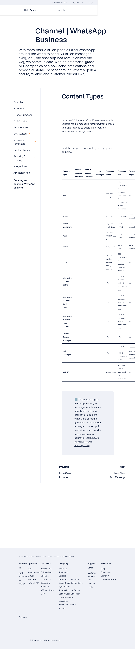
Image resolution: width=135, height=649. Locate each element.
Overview (19, 102)
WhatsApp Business (43, 555)
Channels (29, 555)
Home (21, 555)
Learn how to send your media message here (87, 441)
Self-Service (21, 121)
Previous (64, 466)
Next (122, 466)
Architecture (21, 127)
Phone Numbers (23, 115)
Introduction (20, 108)
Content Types (58, 555)
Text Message (117, 477)
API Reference (22, 172)
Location (64, 477)
